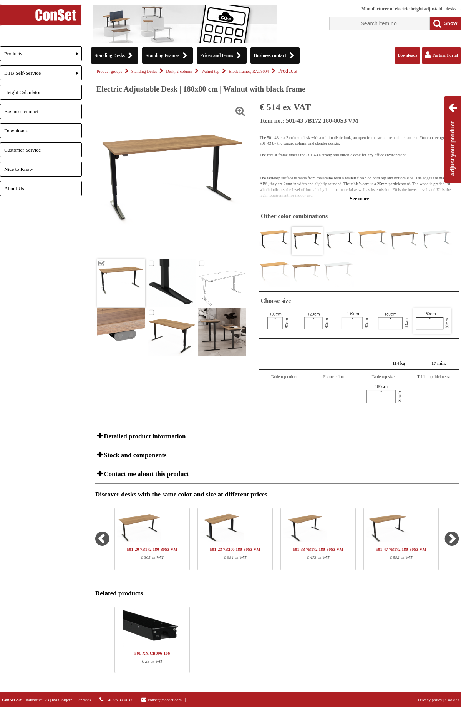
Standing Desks (144, 71)
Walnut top (210, 71)
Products (43, 56)
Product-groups (109, 71)
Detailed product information (144, 436)
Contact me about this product (145, 474)
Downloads (16, 131)
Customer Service (22, 150)
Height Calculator (22, 92)
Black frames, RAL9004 (249, 71)
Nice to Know (18, 169)
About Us (14, 188)
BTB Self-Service (43, 75)
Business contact (21, 111)
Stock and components (134, 455)
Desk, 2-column (179, 71)
